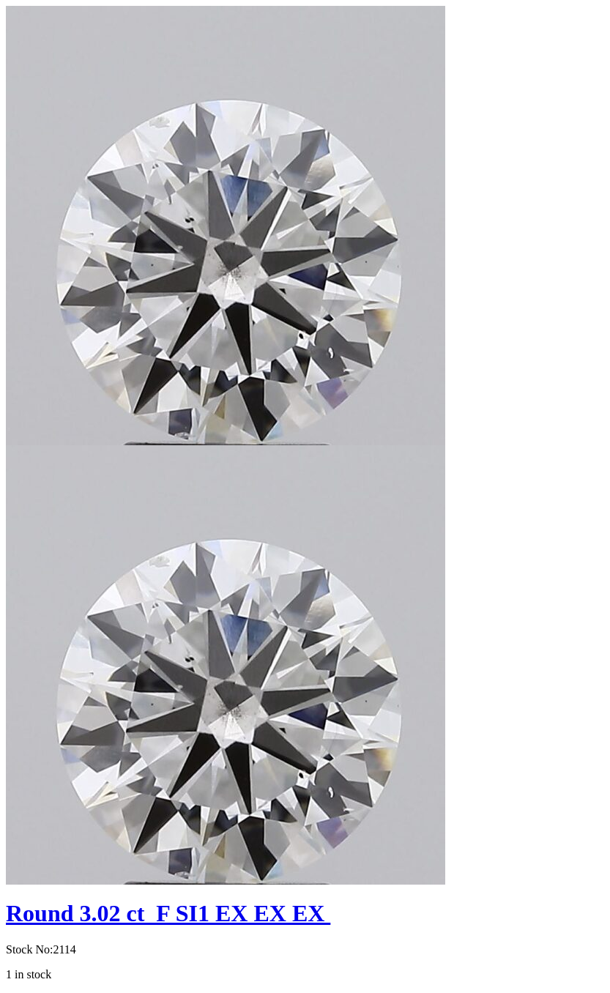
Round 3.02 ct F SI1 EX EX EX (168, 913)
